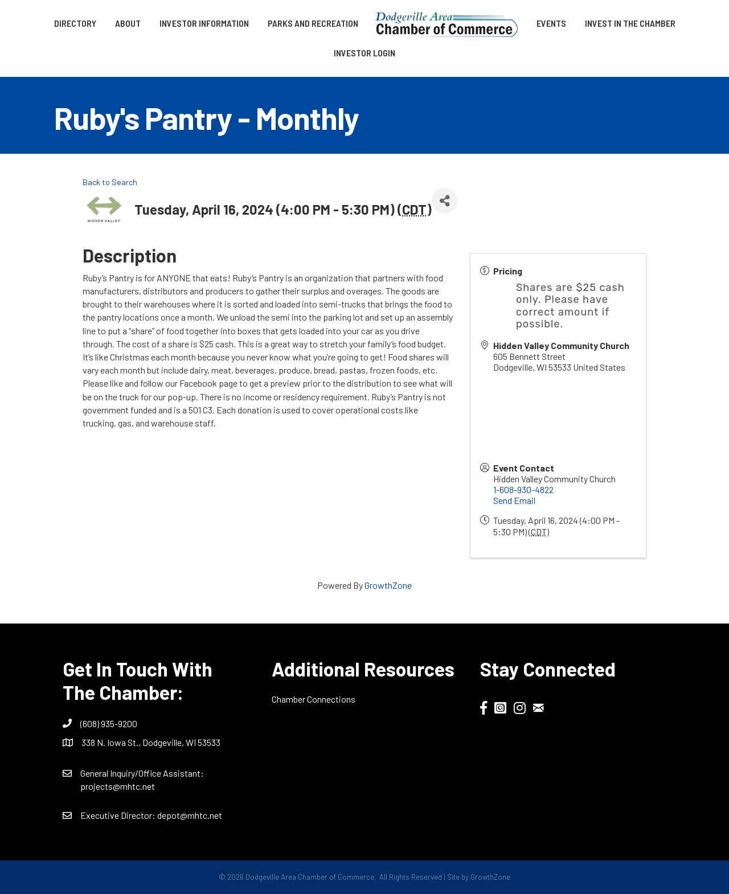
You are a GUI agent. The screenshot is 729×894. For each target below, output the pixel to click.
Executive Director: (118, 815)
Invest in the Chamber (630, 23)
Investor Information (204, 23)
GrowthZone (388, 585)
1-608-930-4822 (523, 489)
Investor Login (364, 52)
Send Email (514, 500)
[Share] (444, 201)
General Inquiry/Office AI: (142, 773)
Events (551, 23)
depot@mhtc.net (189, 815)
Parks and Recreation (313, 23)
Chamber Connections (313, 699)
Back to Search (110, 182)
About (128, 23)
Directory (75, 23)
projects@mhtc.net (117, 786)
